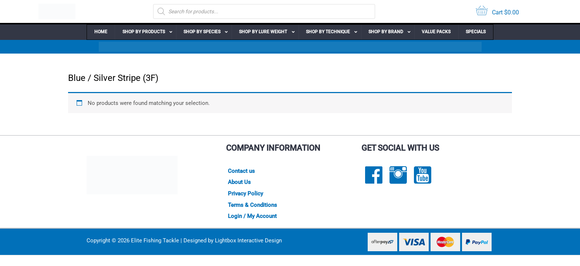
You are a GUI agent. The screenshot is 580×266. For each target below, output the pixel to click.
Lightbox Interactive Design (248, 241)
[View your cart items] (497, 11)
